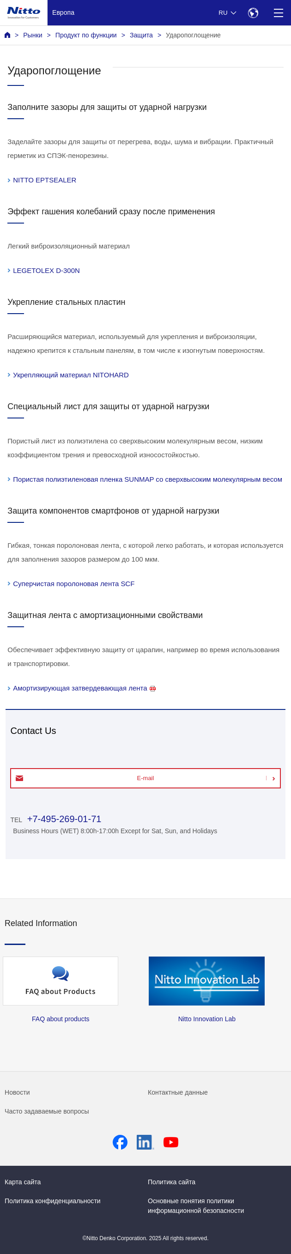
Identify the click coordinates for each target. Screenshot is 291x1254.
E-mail (145, 778)
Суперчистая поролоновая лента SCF (73, 584)
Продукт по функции (86, 35)
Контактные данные (178, 1092)
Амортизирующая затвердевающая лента (84, 688)
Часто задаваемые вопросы (47, 1111)
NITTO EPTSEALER (44, 180)
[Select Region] (253, 12)
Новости (17, 1092)
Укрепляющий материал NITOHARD (71, 375)
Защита (141, 35)
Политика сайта (171, 1182)
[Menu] (278, 12)
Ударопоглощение (193, 35)
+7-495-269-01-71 (62, 819)
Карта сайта (23, 1182)
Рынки (32, 35)
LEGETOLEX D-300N (46, 270)
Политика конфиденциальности (53, 1201)
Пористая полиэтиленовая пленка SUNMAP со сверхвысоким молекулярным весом (147, 479)
